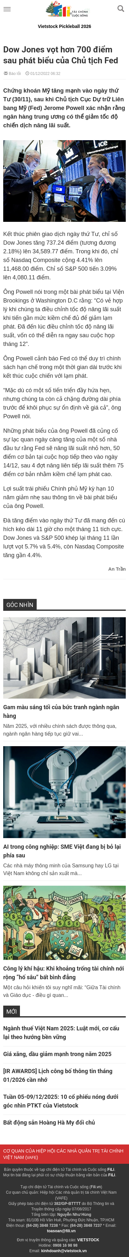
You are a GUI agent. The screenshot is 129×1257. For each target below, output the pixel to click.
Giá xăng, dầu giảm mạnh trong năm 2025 (57, 1054)
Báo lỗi (12, 73)
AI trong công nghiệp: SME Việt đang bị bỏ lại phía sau (62, 851)
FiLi (110, 1169)
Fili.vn (96, 1187)
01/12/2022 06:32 (42, 73)
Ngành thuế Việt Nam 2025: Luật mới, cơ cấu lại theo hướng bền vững (61, 1032)
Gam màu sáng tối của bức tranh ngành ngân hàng (61, 711)
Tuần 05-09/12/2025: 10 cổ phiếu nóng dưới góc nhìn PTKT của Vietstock (60, 1101)
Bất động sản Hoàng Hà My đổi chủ (49, 1122)
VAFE (31, 1157)
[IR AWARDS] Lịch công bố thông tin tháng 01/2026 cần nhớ (58, 1075)
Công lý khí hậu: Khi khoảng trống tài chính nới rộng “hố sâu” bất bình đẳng (63, 973)
